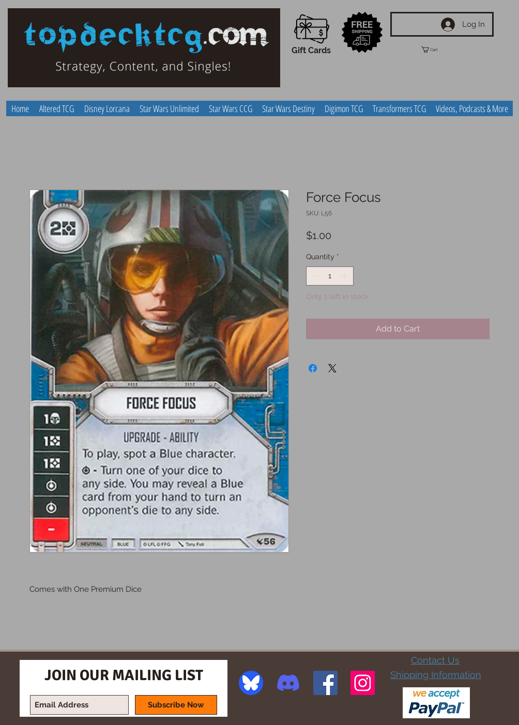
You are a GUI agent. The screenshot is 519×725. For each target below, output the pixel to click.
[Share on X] (332, 368)
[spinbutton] (329, 276)
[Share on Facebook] (313, 368)
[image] (251, 683)
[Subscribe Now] (176, 705)
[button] (438, 49)
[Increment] (345, 276)
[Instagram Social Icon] (362, 683)
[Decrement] (314, 276)
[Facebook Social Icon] (325, 683)
